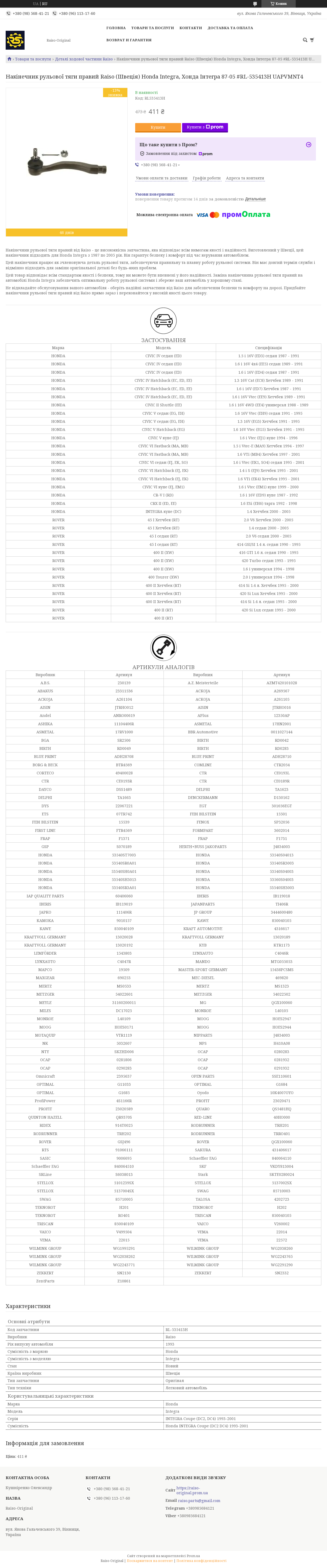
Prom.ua (193, 1556)
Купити (158, 127)
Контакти (190, 27)
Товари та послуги (152, 27)
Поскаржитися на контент (150, 1560)
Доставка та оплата (230, 27)
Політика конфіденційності (201, 1560)
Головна (116, 27)
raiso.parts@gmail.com (199, 1500)
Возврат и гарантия (129, 40)
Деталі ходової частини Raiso (84, 59)
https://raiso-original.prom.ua (192, 1490)
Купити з (205, 127)
